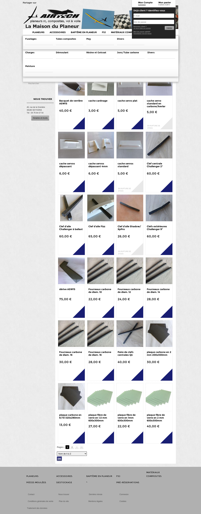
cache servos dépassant (67, 165)
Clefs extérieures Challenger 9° (157, 228)
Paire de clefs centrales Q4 (125, 353)
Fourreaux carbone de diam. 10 (99, 291)
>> (81, 447)
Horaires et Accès (40, 118)
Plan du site (64, 501)
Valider (169, 28)
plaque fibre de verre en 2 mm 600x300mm (156, 417)
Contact (31, 494)
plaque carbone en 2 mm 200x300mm (159, 353)
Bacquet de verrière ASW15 (71, 102)
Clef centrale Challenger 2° (155, 165)
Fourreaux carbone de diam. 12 (129, 291)
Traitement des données (37, 508)
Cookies (123, 501)
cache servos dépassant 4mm (98, 165)
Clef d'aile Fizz (96, 226)
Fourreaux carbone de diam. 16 (70, 353)
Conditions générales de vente (40, 501)
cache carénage (97, 100)
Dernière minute (95, 494)
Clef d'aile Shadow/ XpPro (129, 228)
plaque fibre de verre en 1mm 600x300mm (127, 417)
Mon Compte (145, 2)
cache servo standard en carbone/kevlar (156, 103)
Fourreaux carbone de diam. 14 (158, 291)
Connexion (142, 5)
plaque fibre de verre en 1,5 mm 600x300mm (97, 417)
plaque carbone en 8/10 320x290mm (70, 416)
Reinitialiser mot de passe (142, 33)
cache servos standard (125, 165)
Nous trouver (63, 494)
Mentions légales (95, 501)
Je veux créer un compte (142, 28)
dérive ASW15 (67, 289)
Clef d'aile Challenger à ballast (71, 228)
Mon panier (164, 2)
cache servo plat (127, 100)
